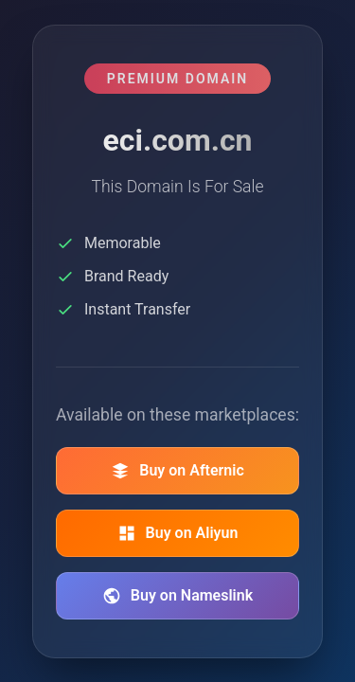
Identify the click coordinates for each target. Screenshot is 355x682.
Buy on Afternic (177, 470)
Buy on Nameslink (177, 595)
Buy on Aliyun (178, 533)
